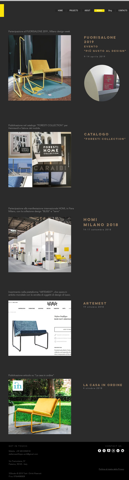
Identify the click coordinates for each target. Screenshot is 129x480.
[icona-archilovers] (108, 450)
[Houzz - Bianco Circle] (122, 450)
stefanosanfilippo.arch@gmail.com (23, 454)
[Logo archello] (113, 450)
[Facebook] (99, 450)
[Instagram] (104, 450)
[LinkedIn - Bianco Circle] (118, 450)
